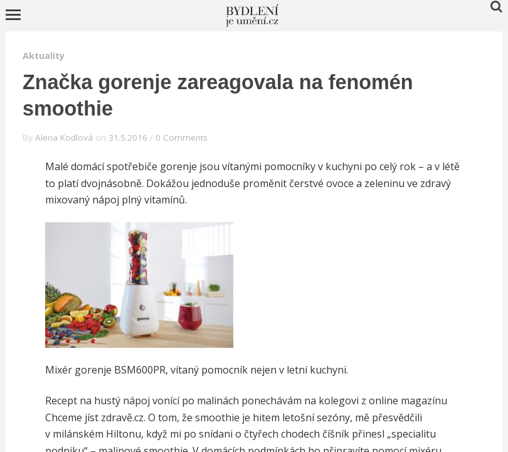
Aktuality (44, 56)
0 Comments (182, 137)
